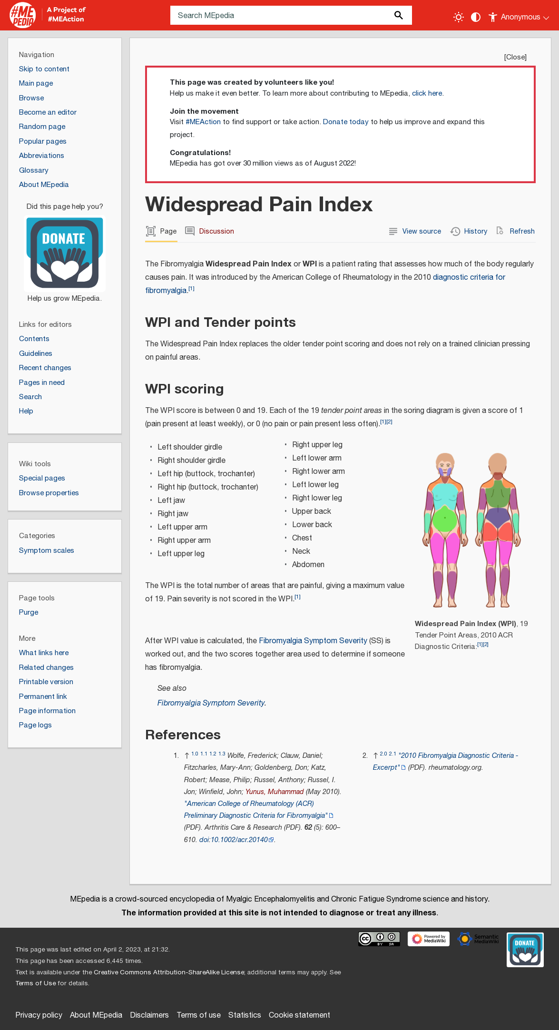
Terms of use (199, 1015)
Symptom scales (46, 550)
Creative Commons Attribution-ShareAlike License (169, 972)
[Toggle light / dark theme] (458, 17)
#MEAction (203, 122)
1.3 (222, 754)
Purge (28, 612)
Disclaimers (149, 1015)
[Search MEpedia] (291, 15)
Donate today (346, 122)
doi (204, 839)
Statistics (244, 1015)
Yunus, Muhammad (274, 791)
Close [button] (515, 57)
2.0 (383, 754)
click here (427, 93)
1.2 (212, 754)
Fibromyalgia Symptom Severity (313, 641)
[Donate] (64, 248)
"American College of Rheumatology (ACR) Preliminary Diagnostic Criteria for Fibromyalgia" (256, 809)
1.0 (194, 754)
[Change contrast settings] (475, 17)
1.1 (203, 754)
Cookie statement (299, 1015)
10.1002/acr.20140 (239, 839)
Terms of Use (35, 983)
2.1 (392, 754)
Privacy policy (38, 1015)
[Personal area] (519, 15)
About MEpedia (96, 1015)
